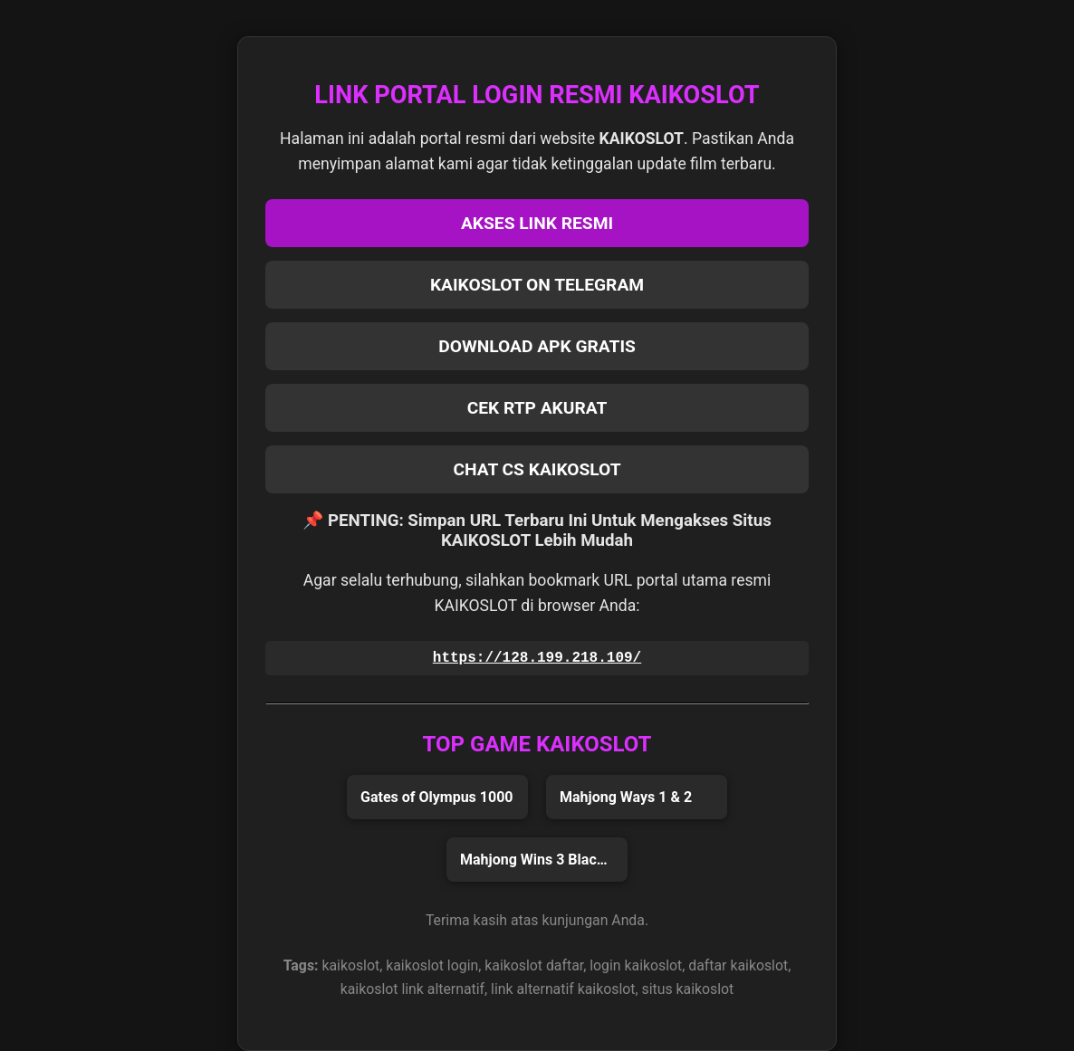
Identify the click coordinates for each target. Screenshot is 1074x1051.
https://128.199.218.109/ (537, 658)
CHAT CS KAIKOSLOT (536, 469)
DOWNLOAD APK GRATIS (537, 346)
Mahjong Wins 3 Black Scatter (544, 859)
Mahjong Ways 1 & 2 (626, 797)
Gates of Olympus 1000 (436, 797)
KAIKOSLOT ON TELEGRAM (537, 284)
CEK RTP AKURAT (537, 407)
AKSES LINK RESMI (537, 223)
